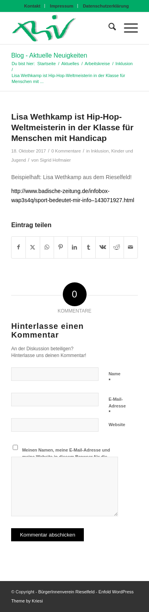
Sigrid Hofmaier (55, 160)
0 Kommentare (66, 151)
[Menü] (127, 28)
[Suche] (108, 28)
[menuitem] (32, 6)
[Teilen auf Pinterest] (61, 247)
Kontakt (32, 6)
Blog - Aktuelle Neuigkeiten (49, 55)
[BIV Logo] (61, 28)
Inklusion (100, 151)
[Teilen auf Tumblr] (88, 247)
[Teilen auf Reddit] (116, 247)
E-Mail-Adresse (117, 406)
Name (114, 377)
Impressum (62, 6)
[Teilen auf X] (32, 247)
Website (116, 424)
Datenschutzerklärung (106, 6)
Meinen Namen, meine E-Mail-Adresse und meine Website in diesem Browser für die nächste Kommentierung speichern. (66, 456)
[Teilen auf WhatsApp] (47, 247)
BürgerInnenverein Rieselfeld (66, 591)
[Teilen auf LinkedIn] (74, 247)
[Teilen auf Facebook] (18, 247)
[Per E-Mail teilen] (130, 247)
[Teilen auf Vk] (102, 247)
